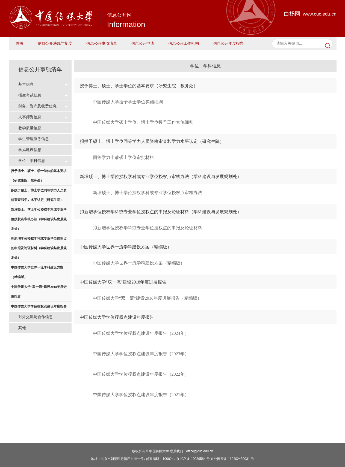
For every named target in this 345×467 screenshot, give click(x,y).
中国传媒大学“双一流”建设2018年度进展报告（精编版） (147, 298)
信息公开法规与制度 (55, 43)
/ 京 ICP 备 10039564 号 (192, 459)
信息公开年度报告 (228, 43)
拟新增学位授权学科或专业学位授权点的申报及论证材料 (147, 227)
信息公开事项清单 (101, 43)
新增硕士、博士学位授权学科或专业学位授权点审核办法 (147, 192)
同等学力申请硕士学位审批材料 (123, 157)
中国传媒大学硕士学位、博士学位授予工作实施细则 (143, 122)
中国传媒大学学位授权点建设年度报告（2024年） (141, 333)
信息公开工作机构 (183, 43)
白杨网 (310, 14)
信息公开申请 (142, 43)
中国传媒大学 (159, 451)
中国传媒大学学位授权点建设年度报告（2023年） (141, 353)
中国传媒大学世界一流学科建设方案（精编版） (139, 263)
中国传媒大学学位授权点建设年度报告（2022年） (141, 374)
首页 (19, 43)
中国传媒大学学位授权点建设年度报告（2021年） (141, 394)
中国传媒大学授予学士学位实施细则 (128, 102)
